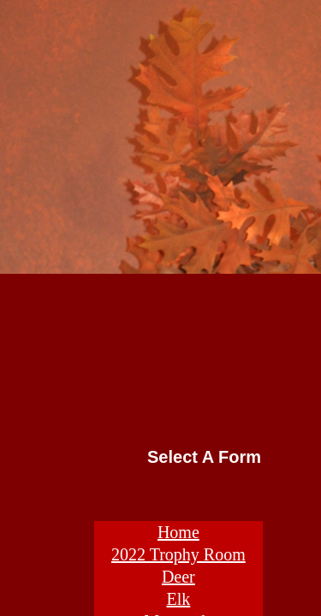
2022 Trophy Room (178, 554)
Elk (178, 598)
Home (178, 532)
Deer (178, 576)
